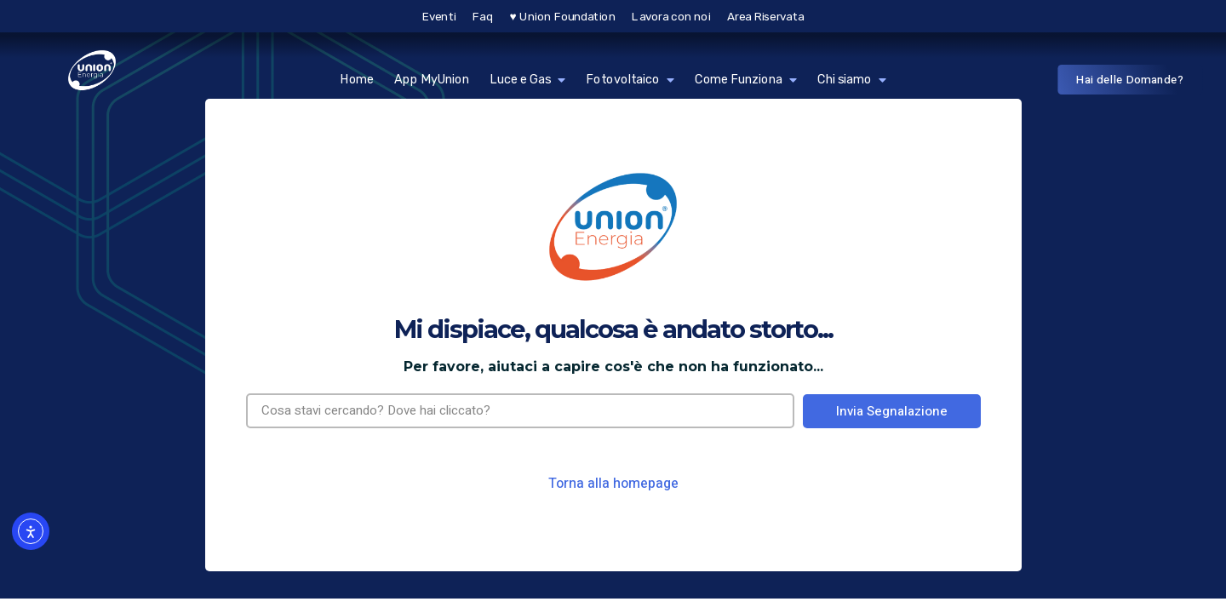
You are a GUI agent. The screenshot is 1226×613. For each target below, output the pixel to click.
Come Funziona (746, 79)
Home (357, 79)
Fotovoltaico (630, 79)
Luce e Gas (527, 79)
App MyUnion (431, 79)
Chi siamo (851, 79)
